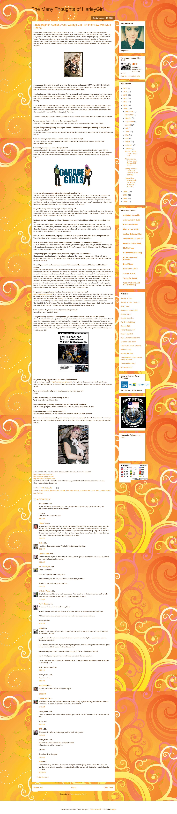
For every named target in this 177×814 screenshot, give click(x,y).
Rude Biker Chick (130, 269)
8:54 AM (42, 757)
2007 (125, 195)
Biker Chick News (130, 225)
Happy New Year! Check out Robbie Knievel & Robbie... (130, 182)
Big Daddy (43, 685)
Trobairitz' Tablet (130, 278)
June (127, 132)
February (129, 145)
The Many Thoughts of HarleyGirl (67, 9)
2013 (125, 95)
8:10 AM (42, 599)
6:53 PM (42, 519)
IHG (40, 628)
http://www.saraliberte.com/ (43, 294)
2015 (125, 88)
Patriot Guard (126, 350)
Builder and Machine (51, 490)
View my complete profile (130, 76)
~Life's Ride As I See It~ (133, 239)
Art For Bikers (126, 314)
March (128, 142)
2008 (125, 192)
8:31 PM (42, 549)
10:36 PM (42, 694)
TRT (40, 729)
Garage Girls (64, 490)
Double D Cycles (127, 318)
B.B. (40, 543)
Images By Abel (127, 334)
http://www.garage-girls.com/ (62, 382)
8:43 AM (42, 707)
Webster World (44, 591)
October (128, 118)
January (128, 149)
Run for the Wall (127, 353)
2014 (125, 92)
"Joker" (42, 523)
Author (41, 490)
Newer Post (38, 788)
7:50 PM (42, 538)
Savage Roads (129, 273)
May (127, 135)
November (129, 115)
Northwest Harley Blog (132, 253)
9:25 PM (42, 681)
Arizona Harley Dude (131, 220)
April (127, 138)
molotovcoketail (95, 809)
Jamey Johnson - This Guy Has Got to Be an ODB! (131, 172)
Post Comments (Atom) (78, 794)
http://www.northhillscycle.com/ (44, 479)
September (129, 122)
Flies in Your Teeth (130, 229)
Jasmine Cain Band (128, 342)
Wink (41, 762)
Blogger (113, 809)
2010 (125, 105)
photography (74, 490)
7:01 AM (42, 724)
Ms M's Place (128, 248)
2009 (125, 109)
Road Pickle (128, 264)
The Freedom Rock (128, 363)
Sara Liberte (100, 490)
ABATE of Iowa (126, 299)
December (129, 111)
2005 (125, 202)
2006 (125, 198)
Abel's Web (125, 306)
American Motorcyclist (129, 310)
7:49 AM (42, 735)
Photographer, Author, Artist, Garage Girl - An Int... (131, 162)
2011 (125, 102)
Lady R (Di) (43, 698)
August (128, 125)
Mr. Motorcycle (44, 567)
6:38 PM (42, 586)
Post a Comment (42, 777)
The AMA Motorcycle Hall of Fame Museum (131, 358)
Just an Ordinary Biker (132, 234)
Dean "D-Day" (44, 554)
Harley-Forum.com (128, 330)
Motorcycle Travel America (131, 346)
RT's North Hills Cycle (87, 490)
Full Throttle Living (128, 322)
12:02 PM (42, 772)
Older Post (108, 788)
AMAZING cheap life (131, 215)
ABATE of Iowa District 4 (130, 302)
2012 (125, 98)
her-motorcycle (126, 367)
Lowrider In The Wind (132, 243)
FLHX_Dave (43, 604)
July (127, 128)
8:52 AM (42, 562)
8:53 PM (42, 670)
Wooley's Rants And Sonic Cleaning (131, 284)
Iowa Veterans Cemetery (130, 338)
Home (73, 788)
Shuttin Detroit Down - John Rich (131, 154)
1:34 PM (42, 623)
